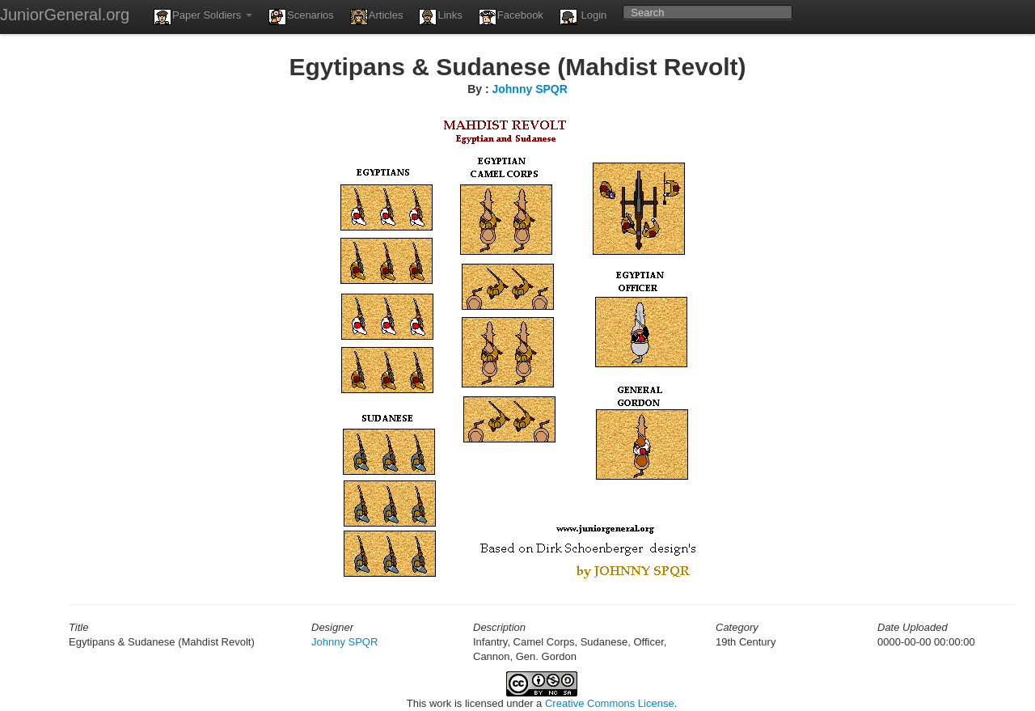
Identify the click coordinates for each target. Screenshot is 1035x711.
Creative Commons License (609, 703)
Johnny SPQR (529, 89)
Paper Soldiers (203, 17)
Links (440, 17)
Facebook (511, 17)
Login (583, 17)
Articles (376, 17)
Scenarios (301, 17)
